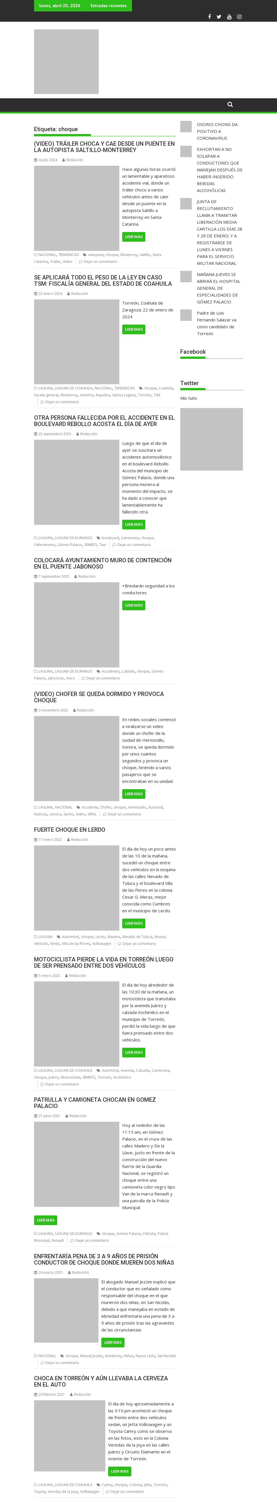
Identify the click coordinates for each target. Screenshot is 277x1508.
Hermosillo (137, 807)
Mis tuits (188, 398)
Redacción (72, 159)
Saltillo (145, 254)
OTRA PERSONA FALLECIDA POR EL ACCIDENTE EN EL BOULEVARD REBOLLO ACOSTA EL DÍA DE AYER (104, 420)
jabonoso (56, 678)
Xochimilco (122, 1077)
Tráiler (55, 261)
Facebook (193, 351)
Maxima (114, 936)
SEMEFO (90, 544)
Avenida (127, 1070)
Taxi (102, 544)
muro (70, 678)
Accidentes (111, 671)
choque (112, 254)
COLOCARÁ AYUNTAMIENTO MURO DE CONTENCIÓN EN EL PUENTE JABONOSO (103, 563)
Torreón (144, 395)
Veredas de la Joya (63, 1491)
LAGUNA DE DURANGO (73, 537)
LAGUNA (46, 388)
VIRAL (92, 814)
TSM (157, 395)
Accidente (90, 807)
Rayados (103, 395)
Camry (107, 1484)
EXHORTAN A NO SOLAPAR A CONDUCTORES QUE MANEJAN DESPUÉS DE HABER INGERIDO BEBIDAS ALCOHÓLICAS (220, 169)
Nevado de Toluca (137, 936)
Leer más (134, 237)
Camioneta (130, 537)
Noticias (40, 814)
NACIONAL (47, 254)
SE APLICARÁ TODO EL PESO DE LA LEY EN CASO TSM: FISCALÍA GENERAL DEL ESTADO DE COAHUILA (103, 280)
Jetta (147, 1484)
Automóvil (70, 936)
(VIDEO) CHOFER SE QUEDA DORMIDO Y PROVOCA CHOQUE (99, 697)
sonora (55, 814)
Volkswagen (101, 943)
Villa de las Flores (76, 943)
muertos (87, 395)
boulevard (110, 537)
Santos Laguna (124, 395)
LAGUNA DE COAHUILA (73, 388)
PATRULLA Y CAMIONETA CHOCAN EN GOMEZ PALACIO (95, 1102)
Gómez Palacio (70, 544)
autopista (96, 254)
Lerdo (100, 936)
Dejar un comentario (100, 261)
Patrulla (149, 1233)
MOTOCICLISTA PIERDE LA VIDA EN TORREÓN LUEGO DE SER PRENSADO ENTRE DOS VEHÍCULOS (103, 962)
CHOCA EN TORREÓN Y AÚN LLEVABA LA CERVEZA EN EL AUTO (101, 1381)
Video (67, 261)
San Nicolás (166, 1355)
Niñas (128, 1355)
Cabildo (128, 671)
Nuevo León (145, 1355)
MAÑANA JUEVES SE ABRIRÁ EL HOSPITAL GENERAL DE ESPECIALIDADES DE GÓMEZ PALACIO (218, 288)
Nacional (156, 807)
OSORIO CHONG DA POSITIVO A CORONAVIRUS (217, 131)
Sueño (69, 814)
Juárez (54, 1077)
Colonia (135, 1484)
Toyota (39, 1491)
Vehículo (41, 943)
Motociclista (70, 1077)
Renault (58, 1240)
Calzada (142, 1070)
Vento (55, 943)
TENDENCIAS (68, 254)
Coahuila (166, 388)
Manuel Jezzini (91, 1355)
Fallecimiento (45, 544)
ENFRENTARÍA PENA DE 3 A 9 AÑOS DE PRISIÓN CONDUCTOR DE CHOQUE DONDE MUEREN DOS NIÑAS (104, 1259)
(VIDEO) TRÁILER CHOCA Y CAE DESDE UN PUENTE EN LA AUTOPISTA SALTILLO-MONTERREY (104, 146)
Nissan (160, 936)
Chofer (105, 807)
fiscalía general (46, 395)
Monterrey (128, 254)
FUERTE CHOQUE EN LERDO (69, 829)
